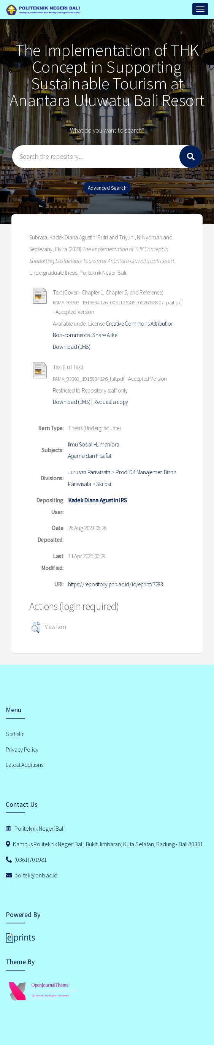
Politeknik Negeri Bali (35, 828)
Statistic (15, 734)
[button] (36, 627)
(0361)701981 (26, 859)
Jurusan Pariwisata (89, 472)
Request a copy (111, 401)
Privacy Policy (22, 749)
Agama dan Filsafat (89, 455)
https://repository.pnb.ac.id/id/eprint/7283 (115, 584)
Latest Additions (24, 764)
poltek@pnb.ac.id (31, 875)
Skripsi (103, 484)
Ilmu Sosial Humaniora (93, 444)
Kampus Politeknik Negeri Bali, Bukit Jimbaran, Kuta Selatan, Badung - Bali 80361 (104, 844)
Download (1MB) (71, 346)
